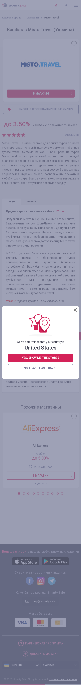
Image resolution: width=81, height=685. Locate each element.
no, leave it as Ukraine (40, 224)
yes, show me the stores (40, 214)
